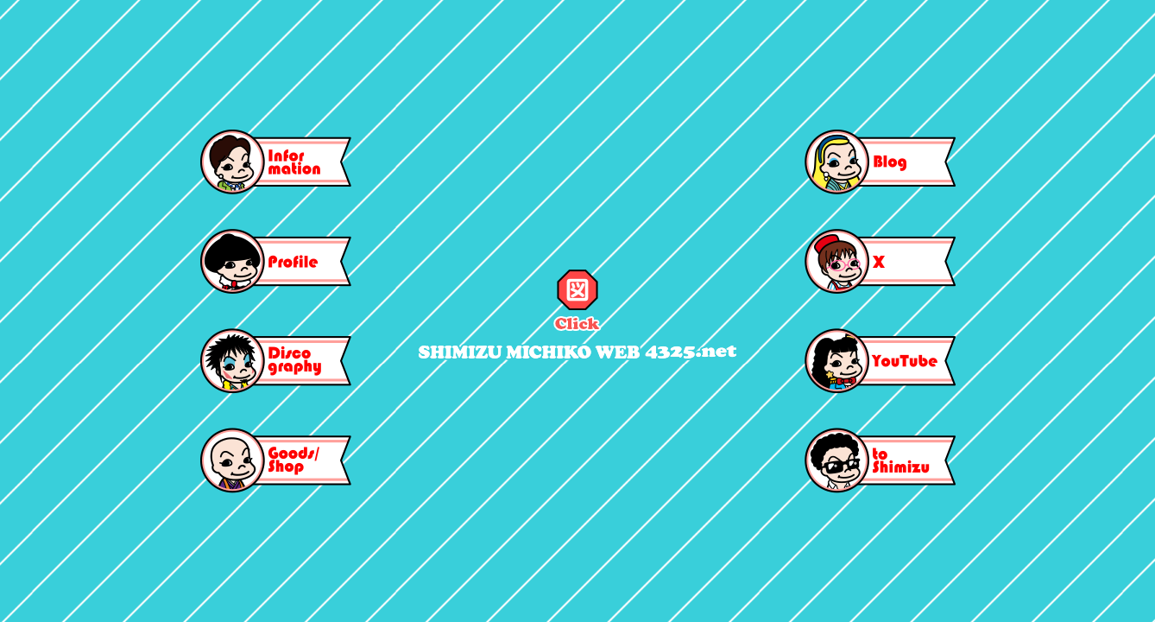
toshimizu (880, 460)
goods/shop (275, 460)
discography (275, 361)
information (275, 162)
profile (275, 261)
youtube (880, 361)
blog (880, 162)
